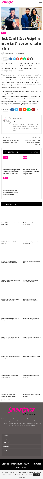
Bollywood (6, 442)
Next (8, 399)
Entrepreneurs (7, 439)
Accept (37, 474)
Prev (3, 399)
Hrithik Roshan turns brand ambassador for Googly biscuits (32, 142)
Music (5, 450)
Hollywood (6, 446)
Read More (22, 477)
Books (3, 33)
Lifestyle (6, 435)
